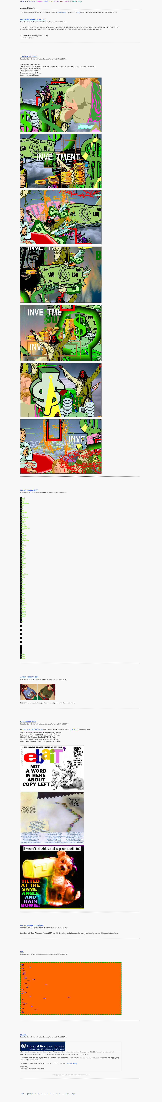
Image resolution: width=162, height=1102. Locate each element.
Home (74, 1)
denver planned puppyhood (32, 925)
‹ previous (29, 1094)
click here (72, 1063)
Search (56, 1)
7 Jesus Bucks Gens (28, 57)
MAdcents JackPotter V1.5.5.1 (32, 19)
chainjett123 (74, 729)
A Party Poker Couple (29, 677)
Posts (51, 1)
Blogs (80, 1)
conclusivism (61, 12)
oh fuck (23, 1035)
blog (78, 12)
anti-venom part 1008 (29, 490)
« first (22, 1094)
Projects (39, 1)
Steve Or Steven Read (27, 1)
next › (67, 1094)
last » (73, 1094)
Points (46, 1)
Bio (61, 1)
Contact (66, 1)
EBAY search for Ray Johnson (33, 729)
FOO (22, 952)
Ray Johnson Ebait (28, 722)
